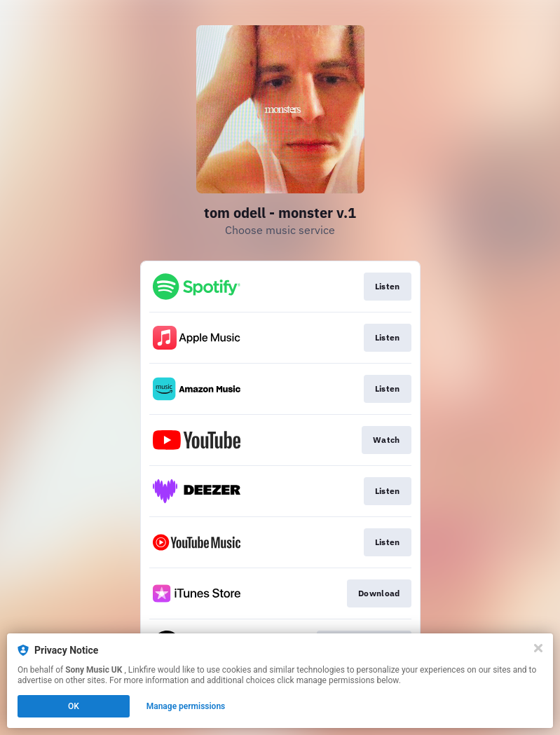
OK (73, 706)
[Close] (538, 648)
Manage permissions (186, 706)
